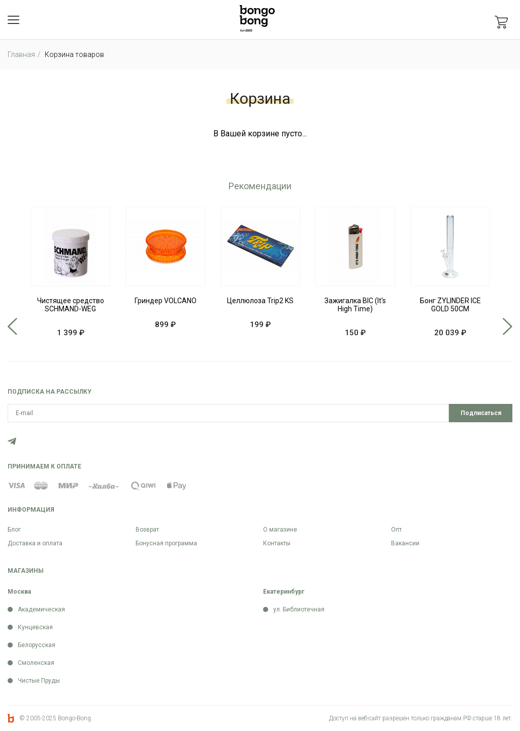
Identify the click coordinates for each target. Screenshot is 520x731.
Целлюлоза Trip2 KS (260, 301)
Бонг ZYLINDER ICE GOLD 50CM (450, 305)
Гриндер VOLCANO (166, 301)
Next (507, 326)
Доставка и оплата (35, 543)
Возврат (147, 529)
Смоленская (36, 662)
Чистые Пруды (39, 680)
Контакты (276, 543)
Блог (14, 529)
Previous (12, 326)
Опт (396, 529)
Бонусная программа (166, 543)
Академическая (41, 609)
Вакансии (405, 543)
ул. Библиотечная (298, 609)
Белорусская (36, 645)
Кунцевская (35, 627)
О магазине (280, 529)
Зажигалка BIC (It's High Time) (355, 305)
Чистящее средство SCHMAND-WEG (70, 305)
